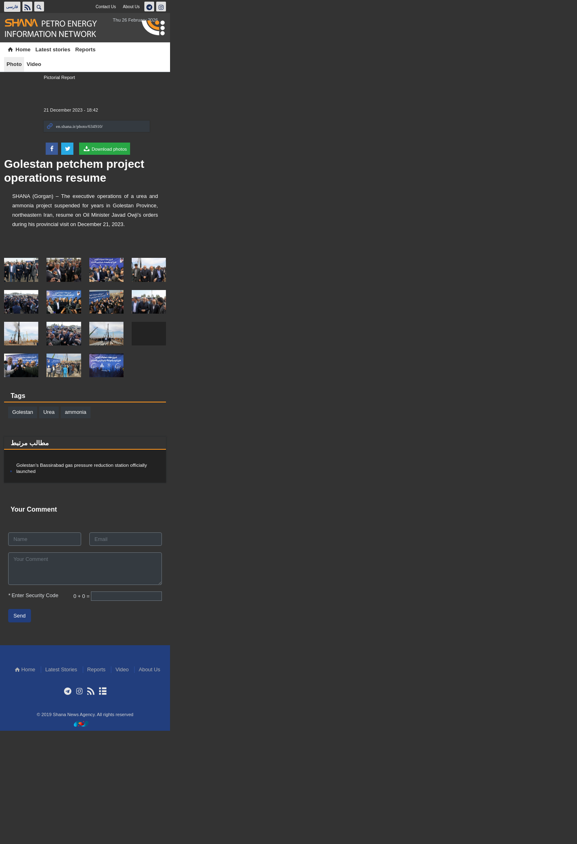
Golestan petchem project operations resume (175, 76)
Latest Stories (265, 783)
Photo (156, 49)
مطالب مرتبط (78, 561)
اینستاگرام (520, 6)
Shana (103, 28)
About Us (489, 6)
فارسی (62, 6)
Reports (133, 49)
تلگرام (508, 6)
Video (175, 49)
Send (68, 729)
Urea (97, 531)
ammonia (123, 531)
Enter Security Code (81, 709)
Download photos (463, 148)
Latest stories (100, 49)
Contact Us (462, 6)
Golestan (70, 531)
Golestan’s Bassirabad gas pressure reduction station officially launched (147, 584)
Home (67, 49)
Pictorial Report (418, 77)
